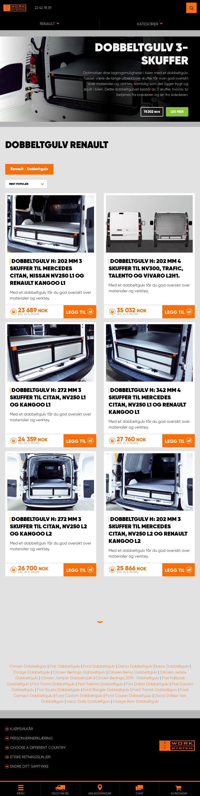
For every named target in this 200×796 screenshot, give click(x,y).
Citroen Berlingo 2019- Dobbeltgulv (127, 678)
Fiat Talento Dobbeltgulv (100, 684)
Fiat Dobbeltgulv (64, 666)
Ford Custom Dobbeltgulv (79, 695)
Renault (17, 169)
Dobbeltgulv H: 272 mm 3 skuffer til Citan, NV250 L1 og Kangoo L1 (48, 398)
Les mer (177, 112)
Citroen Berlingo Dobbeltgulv (79, 672)
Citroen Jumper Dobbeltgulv (67, 678)
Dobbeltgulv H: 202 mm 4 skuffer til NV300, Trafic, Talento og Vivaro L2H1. (146, 269)
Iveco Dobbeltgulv (172, 666)
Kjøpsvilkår (21, 729)
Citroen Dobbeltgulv (28, 666)
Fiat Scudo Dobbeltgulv (58, 689)
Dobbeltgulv (37, 169)
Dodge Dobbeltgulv (32, 672)
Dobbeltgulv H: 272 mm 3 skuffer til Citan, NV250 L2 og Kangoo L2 (48, 527)
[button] (26, 184)
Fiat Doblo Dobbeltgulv (147, 684)
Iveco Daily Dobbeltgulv (88, 701)
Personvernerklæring (31, 738)
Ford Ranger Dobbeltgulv (106, 689)
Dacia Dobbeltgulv (135, 666)
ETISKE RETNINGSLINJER (30, 757)
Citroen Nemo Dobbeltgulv (132, 672)
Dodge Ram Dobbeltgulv (136, 701)
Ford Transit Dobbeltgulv (154, 689)
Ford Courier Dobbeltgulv (128, 695)
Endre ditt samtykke (29, 766)
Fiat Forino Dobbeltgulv (53, 684)
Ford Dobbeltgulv (99, 666)
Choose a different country (38, 747)
